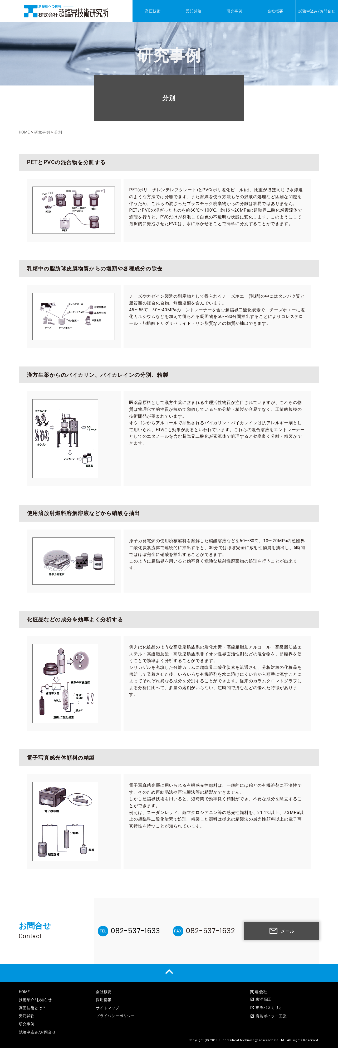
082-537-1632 (210, 931)
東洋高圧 (260, 999)
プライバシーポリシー (115, 1016)
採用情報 (103, 1000)
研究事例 (234, 11)
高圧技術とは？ (32, 1008)
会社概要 (275, 11)
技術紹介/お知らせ (35, 1000)
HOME (24, 992)
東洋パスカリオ (266, 1008)
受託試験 (193, 11)
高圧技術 (152, 11)
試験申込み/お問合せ (316, 11)
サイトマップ (107, 1008)
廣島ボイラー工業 (268, 1016)
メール (281, 931)
